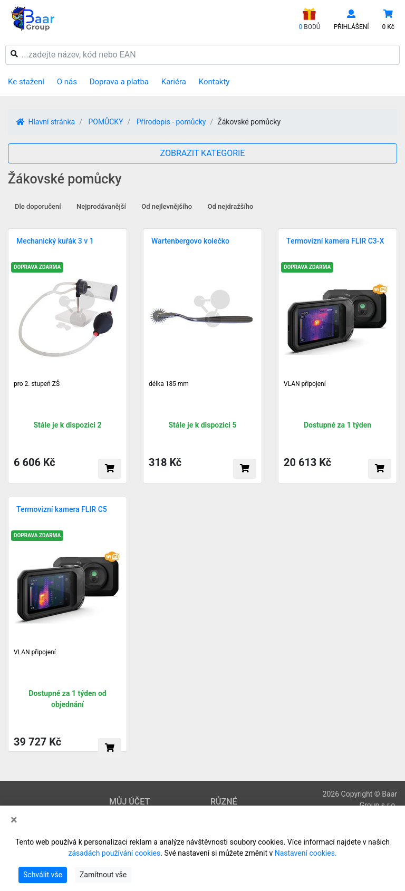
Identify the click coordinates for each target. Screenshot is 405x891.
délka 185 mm (169, 384)
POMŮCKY (105, 122)
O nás (67, 81)
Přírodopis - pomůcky (171, 122)
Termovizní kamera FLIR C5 (61, 509)
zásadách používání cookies (114, 853)
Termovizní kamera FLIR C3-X (335, 241)
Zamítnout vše (103, 874)
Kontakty (214, 81)
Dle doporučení (38, 206)
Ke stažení (26, 81)
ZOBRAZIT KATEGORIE (202, 153)
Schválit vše (42, 874)
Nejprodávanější (101, 206)
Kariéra (173, 81)
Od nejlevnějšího (166, 206)
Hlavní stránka (45, 122)
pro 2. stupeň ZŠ (37, 384)
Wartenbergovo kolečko (190, 241)
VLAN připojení (305, 384)
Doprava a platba (119, 81)
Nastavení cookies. (306, 853)
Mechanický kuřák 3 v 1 (55, 241)
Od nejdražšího (231, 206)
